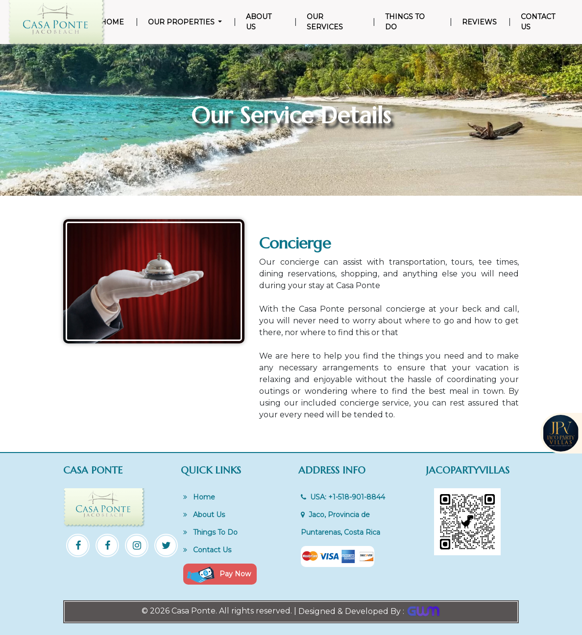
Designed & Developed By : (369, 611)
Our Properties (182, 22)
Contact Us (538, 21)
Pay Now (219, 575)
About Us (258, 21)
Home (114, 21)
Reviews (479, 22)
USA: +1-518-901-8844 (343, 497)
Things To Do (405, 21)
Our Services (325, 21)
